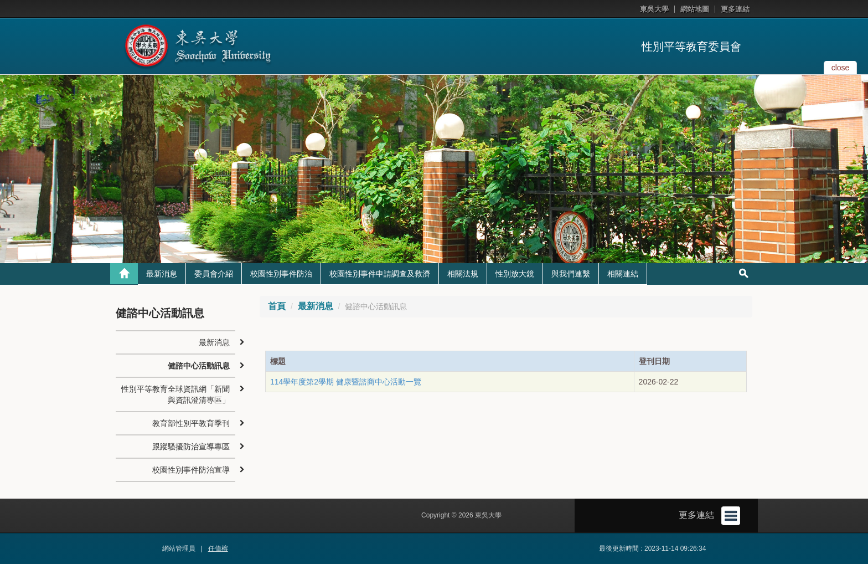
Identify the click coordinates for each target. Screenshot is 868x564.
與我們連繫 (570, 273)
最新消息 (161, 273)
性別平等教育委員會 (691, 46)
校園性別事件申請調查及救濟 (379, 273)
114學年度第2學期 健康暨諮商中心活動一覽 (345, 381)
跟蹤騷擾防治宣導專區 (191, 446)
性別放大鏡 (514, 273)
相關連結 (622, 273)
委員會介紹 (213, 273)
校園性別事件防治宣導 (191, 469)
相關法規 (462, 273)
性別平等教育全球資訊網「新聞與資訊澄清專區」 (175, 394)
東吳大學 (654, 9)
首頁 (277, 306)
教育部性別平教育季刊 (191, 423)
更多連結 (735, 9)
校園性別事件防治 (281, 273)
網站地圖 (694, 9)
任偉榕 (218, 548)
